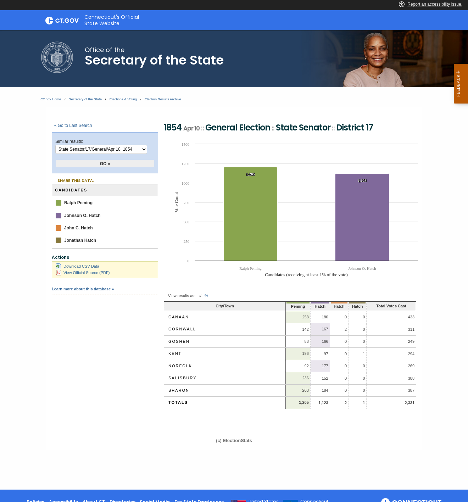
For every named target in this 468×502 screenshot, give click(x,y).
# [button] (200, 296)
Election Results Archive (163, 99)
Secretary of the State (85, 99)
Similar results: (69, 141)
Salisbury (182, 378)
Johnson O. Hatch (82, 215)
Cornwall (182, 329)
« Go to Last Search (73, 125)
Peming (276, 306)
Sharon (178, 390)
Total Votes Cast (384, 306)
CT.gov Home (50, 99)
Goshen (179, 341)
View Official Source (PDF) (83, 272)
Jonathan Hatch (80, 240)
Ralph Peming (78, 202)
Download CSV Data (77, 266)
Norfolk (180, 366)
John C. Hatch (78, 227)
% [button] (206, 296)
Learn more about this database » (83, 289)
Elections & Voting (123, 99)
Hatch (299, 306)
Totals (178, 402)
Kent (175, 353)
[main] (234, 260)
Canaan (178, 317)
